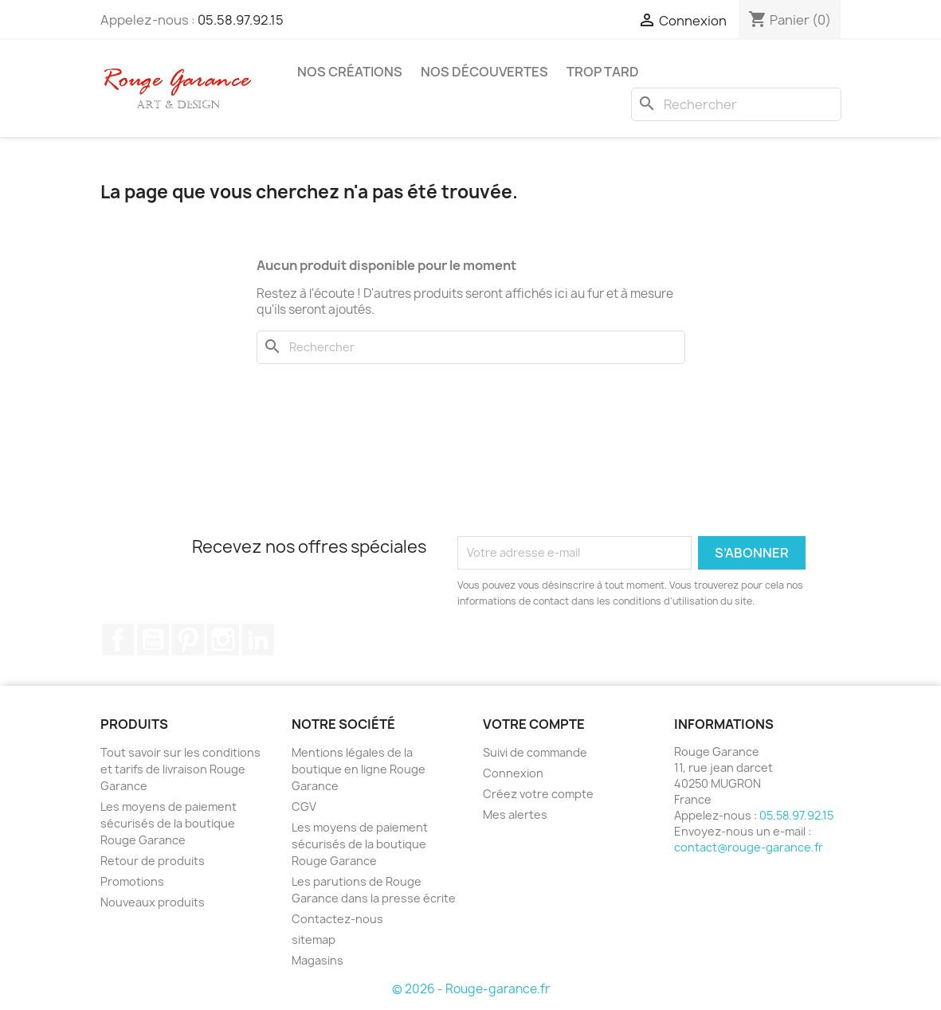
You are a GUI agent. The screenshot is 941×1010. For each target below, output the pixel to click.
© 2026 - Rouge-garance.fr (471, 989)
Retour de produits (152, 860)
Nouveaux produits (152, 902)
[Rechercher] (736, 104)
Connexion (513, 773)
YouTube (153, 640)
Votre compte (534, 724)
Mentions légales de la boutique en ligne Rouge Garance (358, 769)
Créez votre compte (538, 793)
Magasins (317, 960)
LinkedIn (258, 640)
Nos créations (349, 71)
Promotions (132, 881)
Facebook (118, 640)
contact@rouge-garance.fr (748, 847)
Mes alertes (515, 814)
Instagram (223, 640)
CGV (304, 806)
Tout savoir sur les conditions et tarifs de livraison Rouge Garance (180, 769)
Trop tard (603, 71)
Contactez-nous (337, 918)
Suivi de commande (535, 752)
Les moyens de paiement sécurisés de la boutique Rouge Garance (168, 823)
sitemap (313, 939)
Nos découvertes (484, 71)
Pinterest (188, 640)
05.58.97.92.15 (241, 20)
